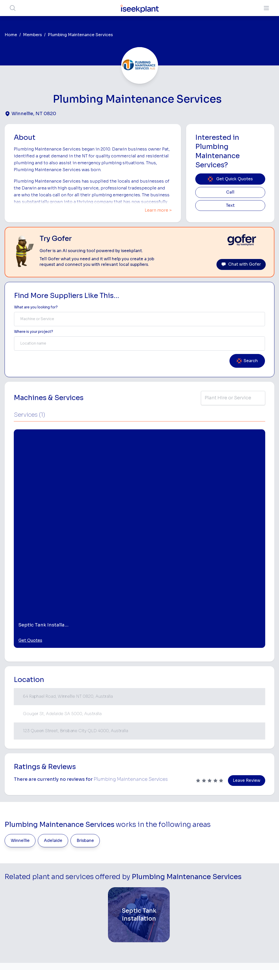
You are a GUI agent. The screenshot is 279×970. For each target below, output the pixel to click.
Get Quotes (30, 497)
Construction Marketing (249, 897)
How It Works (114, 861)
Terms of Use (58, 958)
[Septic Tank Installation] (139, 771)
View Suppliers (115, 869)
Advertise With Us (118, 885)
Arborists (207, 881)
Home (11, 34)
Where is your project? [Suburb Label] (33, 332)
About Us (111, 853)
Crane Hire (161, 878)
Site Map (223, 958)
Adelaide (53, 697)
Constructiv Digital (119, 893)
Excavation (161, 926)
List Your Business (35, 887)
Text (230, 205)
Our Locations (115, 877)
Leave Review (246, 637)
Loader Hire (209, 849)
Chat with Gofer (241, 264)
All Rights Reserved (191, 958)
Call (230, 192)
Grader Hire (162, 910)
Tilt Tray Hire (163, 918)
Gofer (108, 913)
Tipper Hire (208, 873)
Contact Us (112, 929)
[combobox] (139, 319)
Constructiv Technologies (114, 903)
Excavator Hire (165, 894)
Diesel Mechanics (208, 899)
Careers (110, 921)
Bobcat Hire (162, 849)
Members (32, 34)
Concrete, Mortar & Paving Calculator (254, 935)
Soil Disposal (210, 935)
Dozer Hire (161, 886)
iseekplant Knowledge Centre (254, 910)
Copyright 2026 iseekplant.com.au (136, 958)
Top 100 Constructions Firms (255, 867)
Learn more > (158, 210)
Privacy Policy (88, 958)
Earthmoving (209, 857)
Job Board (247, 845)
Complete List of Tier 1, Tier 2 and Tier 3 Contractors (255, 883)
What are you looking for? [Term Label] (36, 307)
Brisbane (85, 697)
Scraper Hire (209, 865)
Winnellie (20, 697)
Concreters (209, 889)
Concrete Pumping (168, 870)
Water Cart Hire (165, 902)
